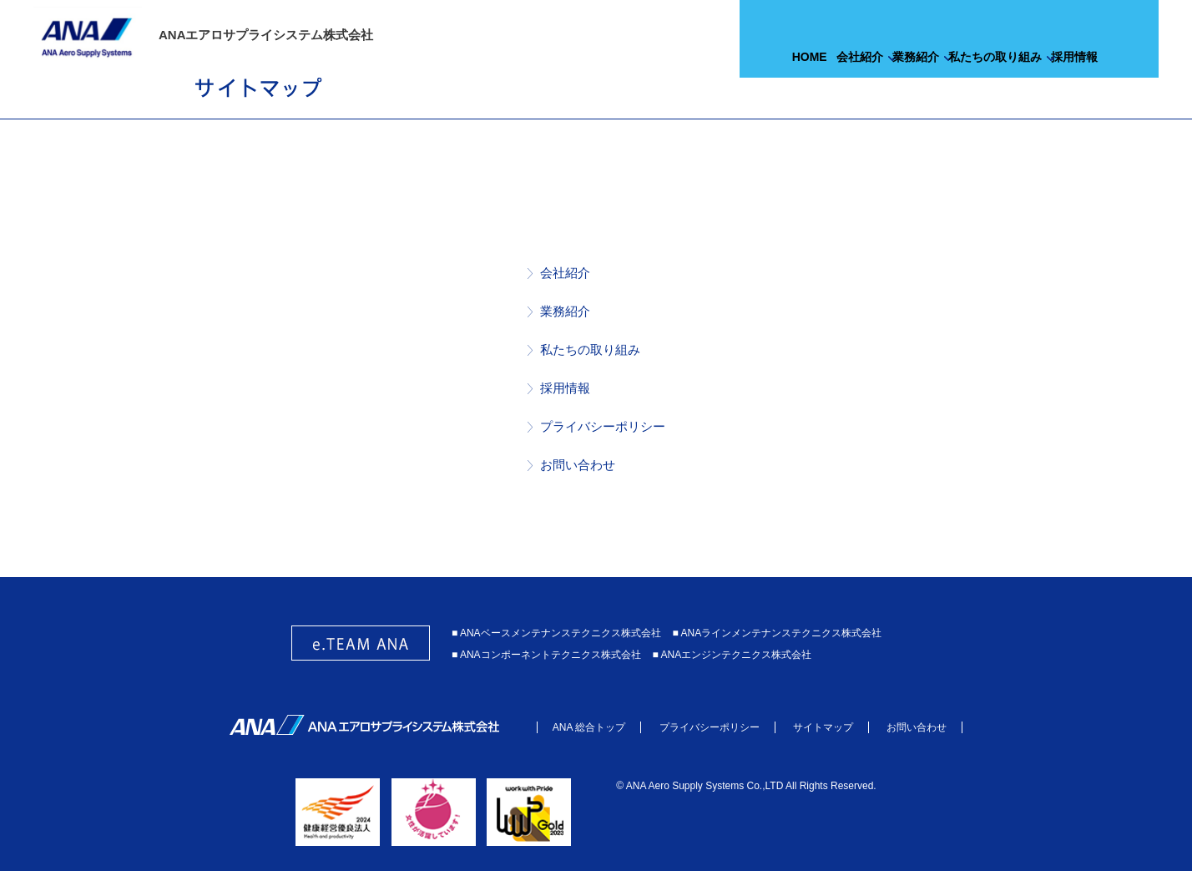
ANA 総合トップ (589, 727)
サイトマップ (823, 727)
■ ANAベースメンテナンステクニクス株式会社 (556, 633)
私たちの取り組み (590, 349)
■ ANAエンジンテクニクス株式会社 (732, 655)
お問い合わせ (577, 465)
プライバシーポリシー (602, 426)
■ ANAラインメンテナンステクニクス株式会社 (777, 633)
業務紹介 (565, 311)
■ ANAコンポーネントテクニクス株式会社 (546, 655)
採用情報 (565, 388)
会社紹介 (565, 273)
